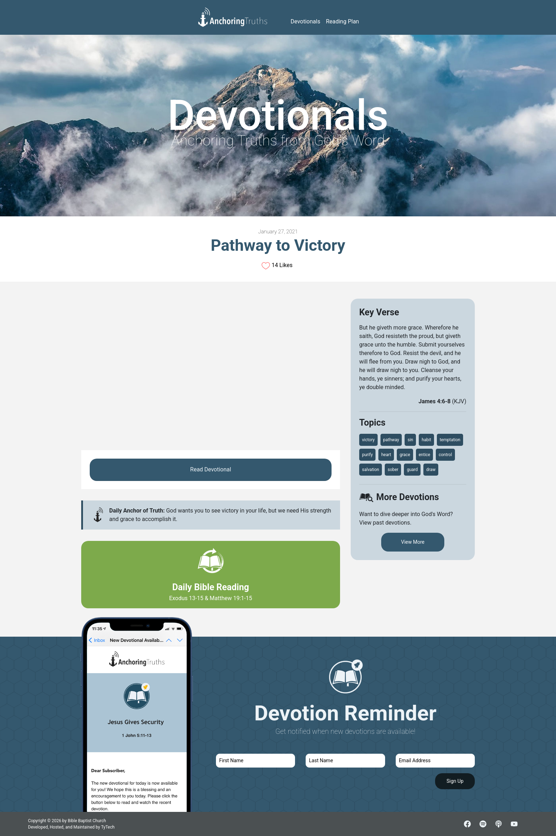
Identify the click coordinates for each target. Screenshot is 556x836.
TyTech (108, 827)
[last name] (345, 761)
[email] (435, 761)
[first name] (255, 761)
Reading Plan (342, 21)
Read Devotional (210, 469)
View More (412, 542)
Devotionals (306, 21)
